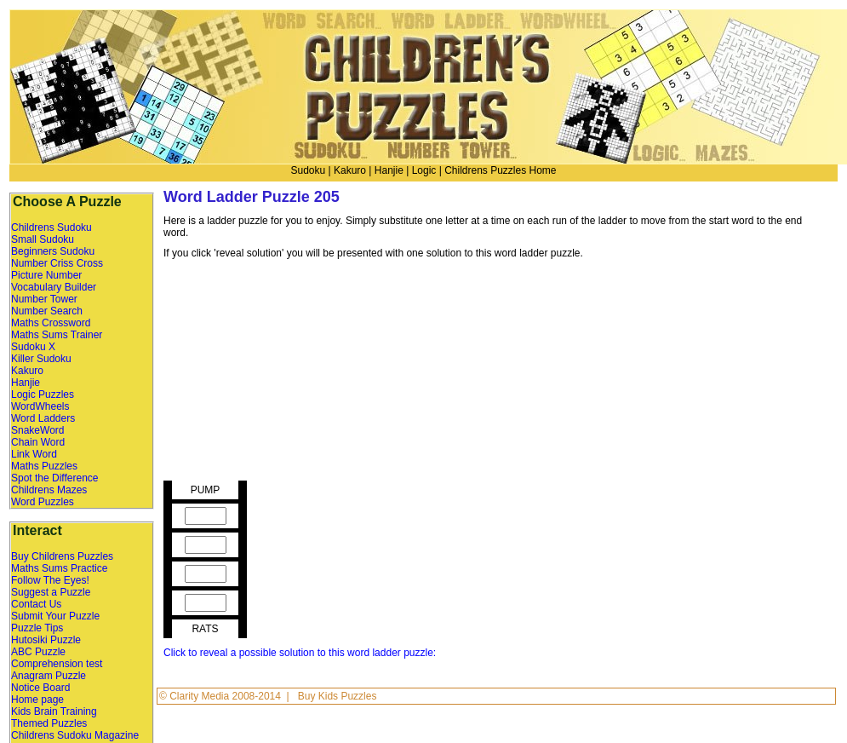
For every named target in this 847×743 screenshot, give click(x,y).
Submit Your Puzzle (55, 616)
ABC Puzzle (38, 652)
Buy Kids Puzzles (337, 696)
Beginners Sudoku (52, 251)
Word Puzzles (42, 502)
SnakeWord (37, 430)
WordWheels (40, 406)
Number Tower (44, 299)
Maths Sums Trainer (56, 335)
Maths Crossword (50, 323)
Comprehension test (56, 664)
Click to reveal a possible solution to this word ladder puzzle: (299, 653)
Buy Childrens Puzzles (62, 556)
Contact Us (36, 604)
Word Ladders (43, 418)
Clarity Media (200, 696)
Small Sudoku (42, 239)
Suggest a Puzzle (50, 592)
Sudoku (307, 170)
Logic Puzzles (42, 394)
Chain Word (38, 442)
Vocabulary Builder (53, 287)
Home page (37, 700)
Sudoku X (33, 347)
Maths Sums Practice (59, 568)
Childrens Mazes (49, 490)
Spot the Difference (55, 478)
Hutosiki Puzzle (46, 640)
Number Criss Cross (57, 263)
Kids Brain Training (54, 711)
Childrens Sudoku (51, 227)
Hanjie (389, 170)
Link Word (34, 454)
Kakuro (350, 170)
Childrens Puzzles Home (500, 170)
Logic (424, 170)
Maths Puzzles (44, 466)
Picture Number (46, 275)
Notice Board (40, 688)
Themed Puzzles (49, 723)
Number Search (47, 311)
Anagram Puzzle (48, 676)
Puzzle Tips (37, 628)
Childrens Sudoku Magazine (75, 735)
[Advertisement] (300, 374)
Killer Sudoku (41, 359)
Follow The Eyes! (50, 580)
